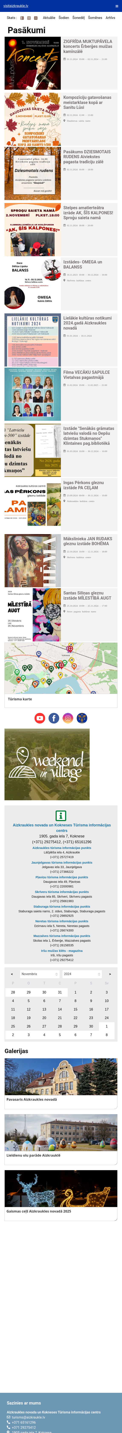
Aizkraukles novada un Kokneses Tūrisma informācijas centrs (62, 828)
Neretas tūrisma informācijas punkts (61, 921)
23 (91, 1018)
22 (76, 1018)
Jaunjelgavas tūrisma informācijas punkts (61, 862)
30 (44, 992)
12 (29, 1009)
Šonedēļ (78, 18)
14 (60, 1009)
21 (60, 1018)
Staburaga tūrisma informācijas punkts (61, 906)
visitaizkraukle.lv (15, 6)
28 (13, 992)
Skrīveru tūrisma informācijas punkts (62, 892)
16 (91, 1009)
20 (44, 1018)
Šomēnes (95, 18)
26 (29, 1026)
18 (13, 1018)
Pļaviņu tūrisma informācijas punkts (62, 877)
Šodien (64, 18)
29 (29, 992)
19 (29, 1018)
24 (107, 1018)
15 (76, 1009)
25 (13, 1026)
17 (107, 1009)
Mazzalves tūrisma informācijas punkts (61, 936)
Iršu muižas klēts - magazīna (61, 950)
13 (44, 1009)
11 (13, 1009)
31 (60, 992)
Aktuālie (49, 18)
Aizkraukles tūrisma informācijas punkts (62, 848)
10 (107, 1001)
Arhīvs (110, 18)
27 (44, 1026)
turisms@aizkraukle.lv (28, 1417)
